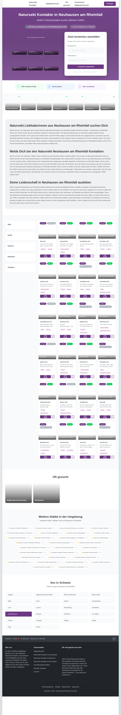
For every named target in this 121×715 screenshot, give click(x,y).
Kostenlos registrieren (85, 67)
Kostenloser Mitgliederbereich (82, 3)
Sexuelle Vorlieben (40, 687)
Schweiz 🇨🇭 (15, 657)
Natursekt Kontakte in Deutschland (45, 673)
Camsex (36, 690)
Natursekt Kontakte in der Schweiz (45, 680)
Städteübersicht (39, 670)
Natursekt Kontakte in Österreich (45, 676)
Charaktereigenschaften (42, 683)
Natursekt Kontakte (33, 3)
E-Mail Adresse (71, 55)
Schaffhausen (25, 657)
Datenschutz (66, 705)
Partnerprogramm (48, 705)
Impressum (75, 705)
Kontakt (57, 705)
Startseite (8, 657)
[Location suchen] (101, 4)
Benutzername (71, 46)
